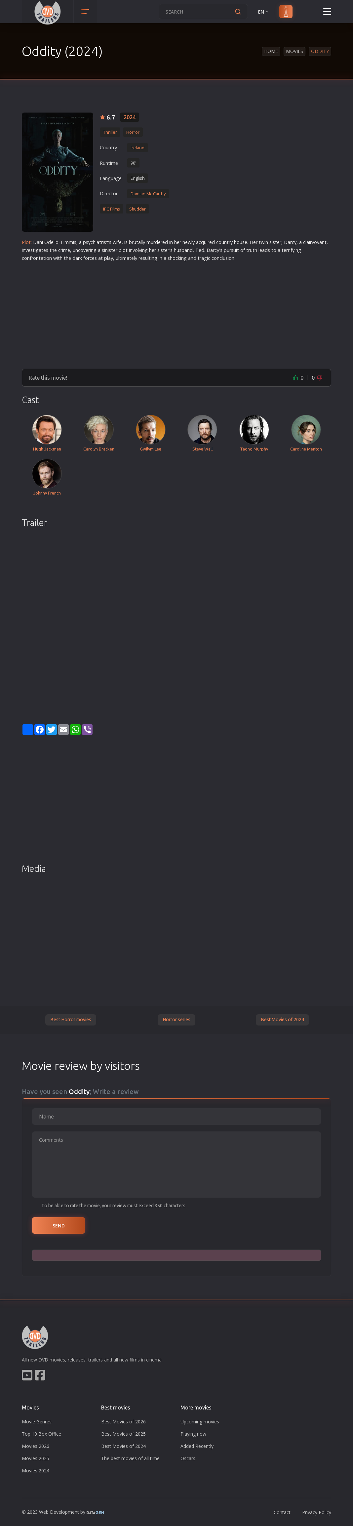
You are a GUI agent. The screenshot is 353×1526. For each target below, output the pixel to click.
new (186, 242)
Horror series (176, 1019)
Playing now (193, 1434)
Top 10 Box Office (41, 1434)
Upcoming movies (199, 1421)
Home (271, 51)
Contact (282, 1512)
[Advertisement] (176, 312)
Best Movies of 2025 (123, 1434)
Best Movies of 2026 (123, 1421)
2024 (130, 117)
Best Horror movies (70, 1019)
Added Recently (197, 1446)
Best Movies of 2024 (282, 1019)
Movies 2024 (35, 1470)
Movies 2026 (35, 1446)
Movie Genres (37, 1421)
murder (154, 242)
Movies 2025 (35, 1458)
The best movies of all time (130, 1458)
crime (64, 250)
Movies (294, 51)
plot (123, 250)
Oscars (187, 1458)
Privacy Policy (316, 1512)
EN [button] (263, 12)
